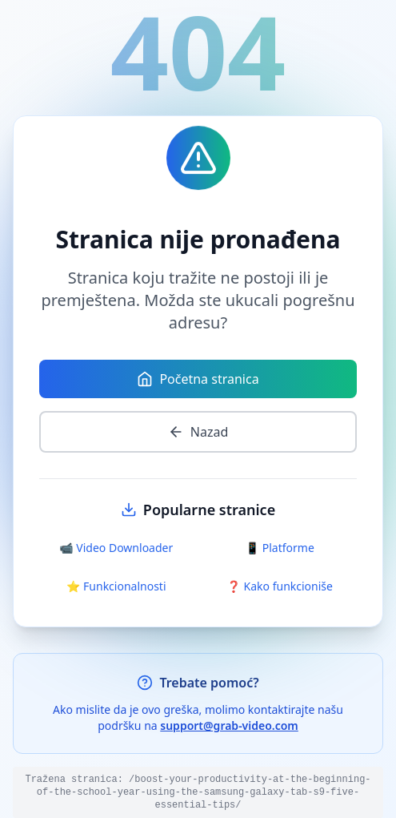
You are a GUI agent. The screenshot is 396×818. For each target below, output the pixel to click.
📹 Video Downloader (116, 547)
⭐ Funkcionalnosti (116, 586)
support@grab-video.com (229, 725)
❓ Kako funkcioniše (280, 586)
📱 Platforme (280, 547)
